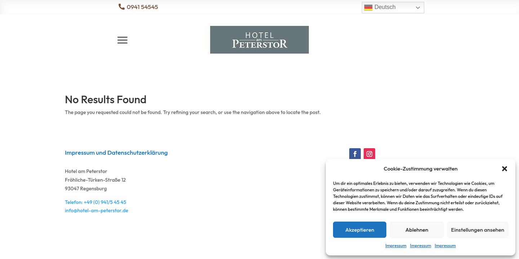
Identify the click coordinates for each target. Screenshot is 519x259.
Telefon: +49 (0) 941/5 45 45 (95, 202)
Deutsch (379, 7)
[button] (504, 168)
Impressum (395, 245)
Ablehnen (417, 229)
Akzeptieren (359, 229)
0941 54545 (142, 6)
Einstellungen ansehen (477, 229)
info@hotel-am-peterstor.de (96, 210)
